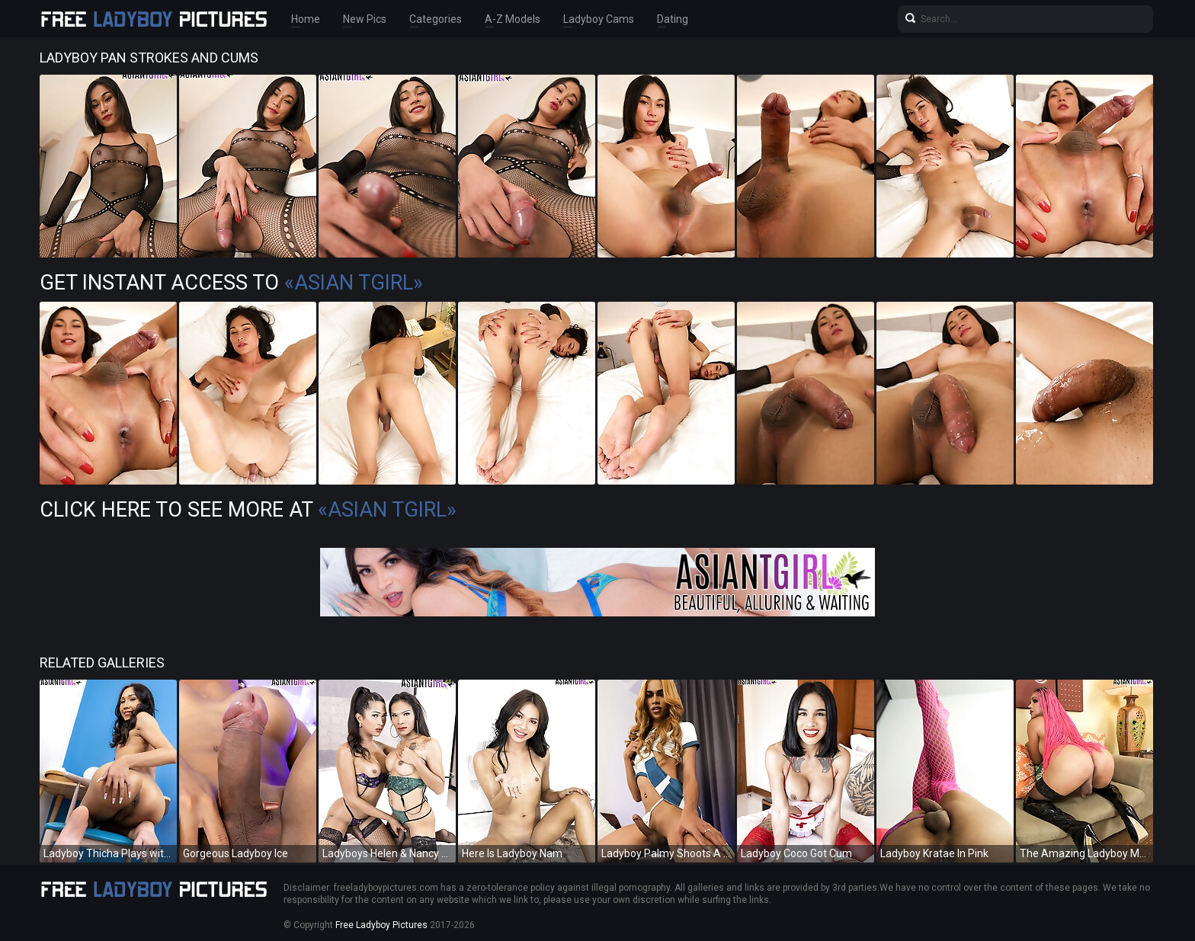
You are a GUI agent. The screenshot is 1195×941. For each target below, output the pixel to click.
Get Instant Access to (231, 282)
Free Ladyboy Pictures (381, 925)
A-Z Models (512, 19)
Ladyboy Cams (598, 19)
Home (305, 19)
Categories (435, 19)
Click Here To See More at (248, 510)
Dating (672, 19)
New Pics (364, 19)
